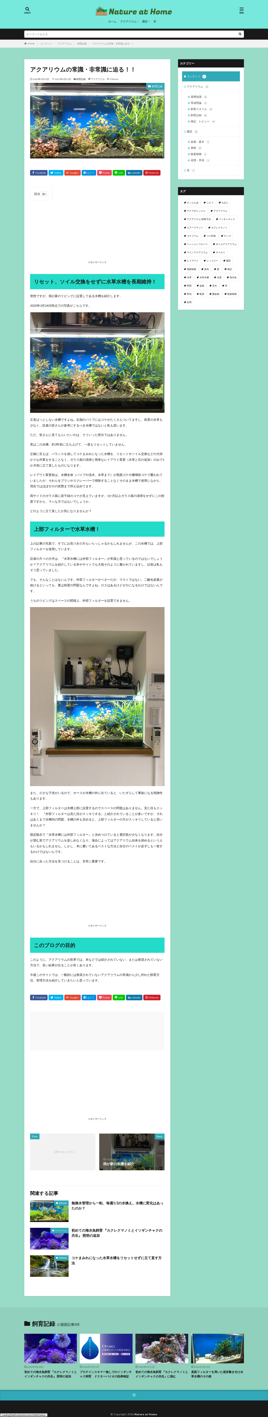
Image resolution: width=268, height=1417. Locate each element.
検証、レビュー (203, 121)
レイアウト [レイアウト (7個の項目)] (192, 260)
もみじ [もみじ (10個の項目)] (225, 202)
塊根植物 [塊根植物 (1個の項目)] (191, 269)
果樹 (196, 148)
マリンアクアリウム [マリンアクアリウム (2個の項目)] (197, 252)
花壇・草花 (200, 160)
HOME (31, 43)
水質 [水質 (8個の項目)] (219, 277)
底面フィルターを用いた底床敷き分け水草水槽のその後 (217, 1374)
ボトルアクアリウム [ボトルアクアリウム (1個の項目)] (226, 244)
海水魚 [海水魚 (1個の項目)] (233, 277)
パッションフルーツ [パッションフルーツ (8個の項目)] (197, 244)
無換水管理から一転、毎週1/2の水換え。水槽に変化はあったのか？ (117, 1205)
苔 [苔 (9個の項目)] (226, 285)
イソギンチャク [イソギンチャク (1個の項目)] (227, 219)
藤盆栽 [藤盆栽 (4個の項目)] (215, 293)
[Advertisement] (97, 231)
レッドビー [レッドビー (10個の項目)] (212, 260)
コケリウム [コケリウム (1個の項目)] (192, 235)
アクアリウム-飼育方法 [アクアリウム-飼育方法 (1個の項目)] (199, 219)
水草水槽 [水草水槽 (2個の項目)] (204, 277)
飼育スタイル (202, 109)
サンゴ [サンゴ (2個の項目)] (227, 235)
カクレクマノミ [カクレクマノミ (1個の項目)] (219, 227)
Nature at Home (145, 1414)
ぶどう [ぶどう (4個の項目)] (210, 202)
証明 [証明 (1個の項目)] (189, 302)
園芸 (145, 21)
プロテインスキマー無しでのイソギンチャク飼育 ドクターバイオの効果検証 (106, 1374)
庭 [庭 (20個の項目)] (218, 269)
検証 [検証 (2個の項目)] (229, 269)
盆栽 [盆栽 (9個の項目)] (202, 285)
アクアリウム (128, 21)
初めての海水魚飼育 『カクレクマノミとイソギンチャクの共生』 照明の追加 (116, 1233)
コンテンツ (46, 43)
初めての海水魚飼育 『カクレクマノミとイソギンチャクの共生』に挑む (161, 1374)
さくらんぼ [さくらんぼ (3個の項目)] (192, 202)
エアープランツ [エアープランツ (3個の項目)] (195, 227)
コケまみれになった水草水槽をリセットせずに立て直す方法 (116, 1260)
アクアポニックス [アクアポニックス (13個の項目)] (196, 210)
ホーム (112, 21)
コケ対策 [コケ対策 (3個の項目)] (211, 235)
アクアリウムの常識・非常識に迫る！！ (113, 43)
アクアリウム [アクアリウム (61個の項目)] (220, 210)
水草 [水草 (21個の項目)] (189, 277)
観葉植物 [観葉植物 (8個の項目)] (232, 293)
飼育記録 (82, 43)
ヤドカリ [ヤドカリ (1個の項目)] (220, 252)
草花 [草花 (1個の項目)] (189, 293)
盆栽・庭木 (200, 142)
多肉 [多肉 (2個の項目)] (206, 269)
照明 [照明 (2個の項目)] (189, 285)
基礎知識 (63, 1258)
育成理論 (199, 103)
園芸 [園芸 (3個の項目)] (228, 260)
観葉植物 (199, 154)
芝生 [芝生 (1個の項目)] (214, 285)
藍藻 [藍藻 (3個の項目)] (202, 293)
